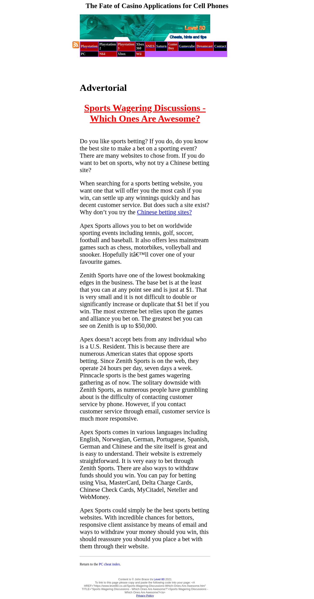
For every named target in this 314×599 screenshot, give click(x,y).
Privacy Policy (145, 595)
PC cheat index (109, 564)
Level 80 (159, 579)
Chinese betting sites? (164, 212)
